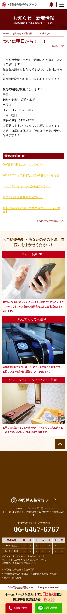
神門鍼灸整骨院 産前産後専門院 (19, 569)
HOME (6, 33)
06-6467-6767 (36, 529)
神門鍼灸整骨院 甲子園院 (16, 573)
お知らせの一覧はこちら (50, 220)
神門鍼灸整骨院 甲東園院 (45, 573)
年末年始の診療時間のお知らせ (23, 197)
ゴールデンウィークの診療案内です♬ (27, 186)
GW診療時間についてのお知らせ (24, 164)
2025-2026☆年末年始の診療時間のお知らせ (31, 175)
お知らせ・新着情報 (22, 33)
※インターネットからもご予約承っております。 (25, 556)
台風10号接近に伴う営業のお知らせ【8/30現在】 (31, 210)
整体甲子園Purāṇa (12, 578)
